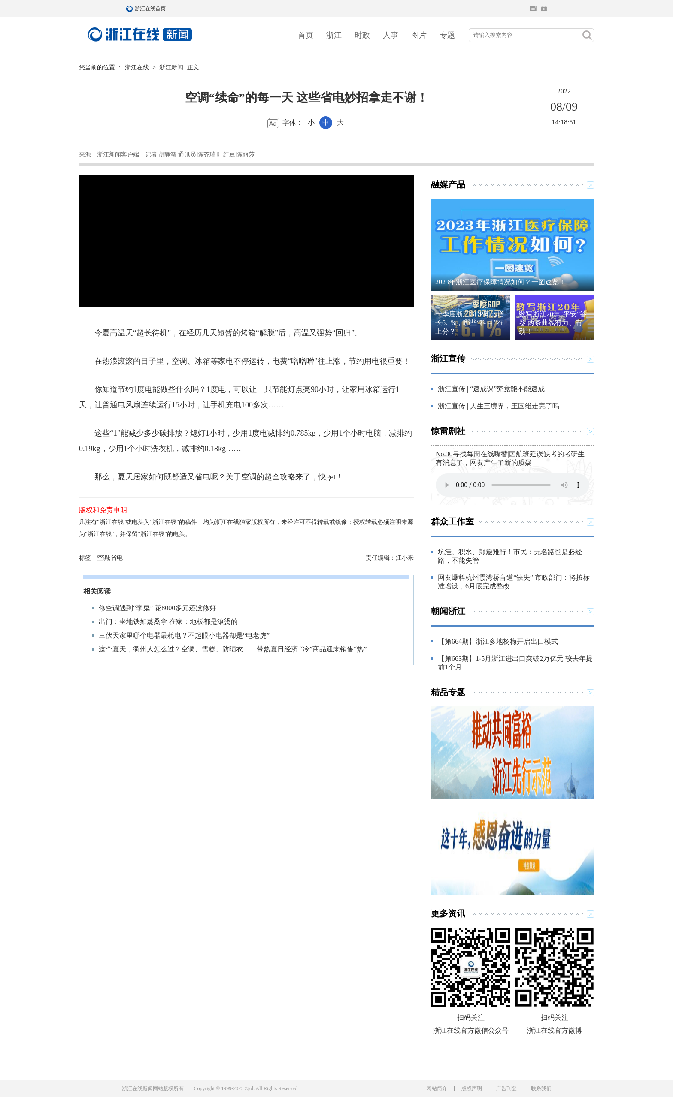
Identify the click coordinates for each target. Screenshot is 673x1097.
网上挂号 (544, 8)
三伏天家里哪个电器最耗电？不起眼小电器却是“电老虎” (184, 635)
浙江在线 (137, 67)
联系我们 (541, 1088)
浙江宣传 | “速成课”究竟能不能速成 (491, 388)
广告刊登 (506, 1088)
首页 (305, 35)
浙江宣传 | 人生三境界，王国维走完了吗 (498, 406)
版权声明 (471, 1088)
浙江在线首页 (130, 8)
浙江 (334, 35)
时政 (362, 35)
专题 (447, 35)
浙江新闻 (171, 67)
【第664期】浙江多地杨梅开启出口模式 (498, 641)
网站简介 (437, 1088)
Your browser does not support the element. (512, 485)
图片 (419, 35)
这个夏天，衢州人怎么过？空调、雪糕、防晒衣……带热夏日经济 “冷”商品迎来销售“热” (233, 649)
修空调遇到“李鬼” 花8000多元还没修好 (157, 608)
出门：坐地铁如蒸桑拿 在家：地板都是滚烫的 (168, 621)
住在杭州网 (533, 8)
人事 (390, 35)
